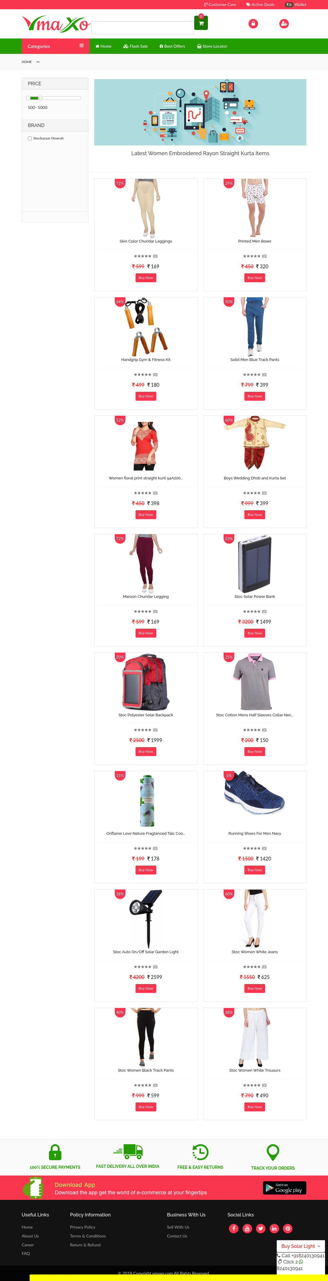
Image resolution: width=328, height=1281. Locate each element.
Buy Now (146, 277)
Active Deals (260, 4)
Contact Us (177, 1235)
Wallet (295, 4)
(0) (155, 256)
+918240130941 (307, 1255)
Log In (259, 22)
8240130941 (290, 1268)
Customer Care (220, 4)
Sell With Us (178, 1226)
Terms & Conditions (88, 1235)
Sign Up (291, 22)
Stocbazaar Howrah (46, 138)
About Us (30, 1235)
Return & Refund (85, 1244)
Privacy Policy (82, 1226)
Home (27, 1226)
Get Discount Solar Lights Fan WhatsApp (67, 1277)
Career (28, 1244)
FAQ (26, 1253)
